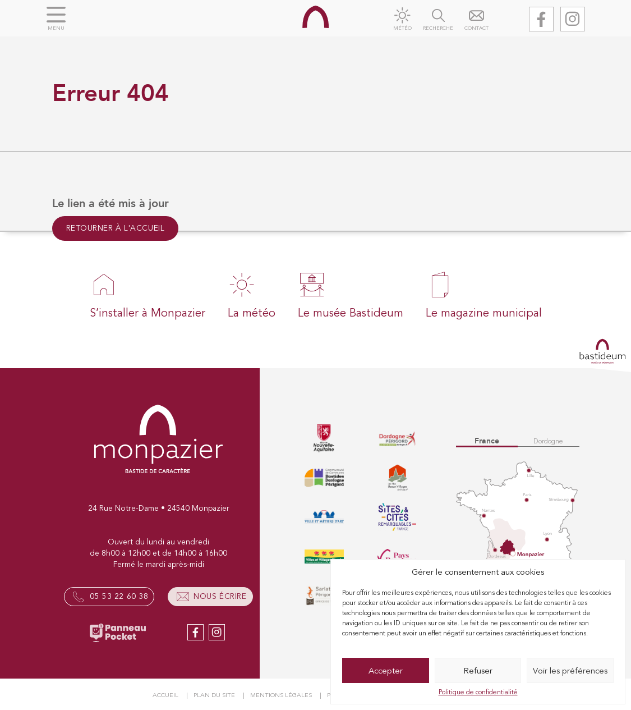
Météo (402, 28)
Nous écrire (220, 596)
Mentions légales (281, 695)
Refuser (477, 671)
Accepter (386, 671)
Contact (476, 28)
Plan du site (214, 695)
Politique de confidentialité (478, 692)
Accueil (165, 695)
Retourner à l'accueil (115, 228)
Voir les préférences (570, 671)
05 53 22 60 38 (119, 596)
